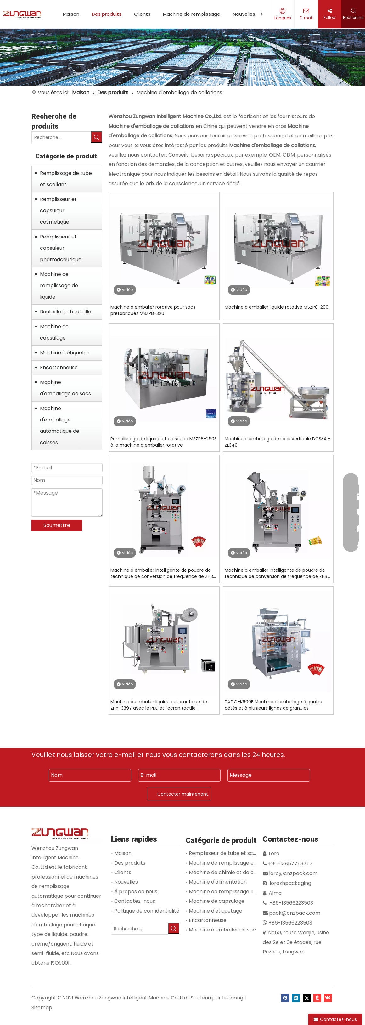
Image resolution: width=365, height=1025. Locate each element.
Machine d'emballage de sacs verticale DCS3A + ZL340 (278, 442)
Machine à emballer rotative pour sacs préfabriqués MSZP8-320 (152, 310)
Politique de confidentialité (146, 910)
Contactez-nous (134, 901)
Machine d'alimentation (218, 881)
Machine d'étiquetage (215, 910)
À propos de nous (135, 891)
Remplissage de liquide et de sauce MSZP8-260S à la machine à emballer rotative (163, 442)
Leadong (232, 997)
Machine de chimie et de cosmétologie (236, 872)
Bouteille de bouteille (65, 311)
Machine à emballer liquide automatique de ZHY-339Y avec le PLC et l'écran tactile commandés (158, 705)
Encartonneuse (59, 367)
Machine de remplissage (191, 14)
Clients (142, 14)
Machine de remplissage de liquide (59, 286)
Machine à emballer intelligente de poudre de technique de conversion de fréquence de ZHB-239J (163, 573)
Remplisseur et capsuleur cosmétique (58, 211)
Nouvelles (244, 14)
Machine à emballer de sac (222, 929)
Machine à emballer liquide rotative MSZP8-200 (276, 307)
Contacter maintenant (182, 794)
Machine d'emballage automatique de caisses (59, 425)
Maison (71, 14)
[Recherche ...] (61, 137)
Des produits (106, 14)
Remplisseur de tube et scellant (228, 853)
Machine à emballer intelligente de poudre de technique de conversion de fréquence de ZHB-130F (277, 573)
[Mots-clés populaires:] (96, 137)
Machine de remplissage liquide (227, 891)
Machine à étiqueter (65, 352)
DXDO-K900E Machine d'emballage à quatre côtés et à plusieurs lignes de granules (273, 705)
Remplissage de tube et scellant (66, 178)
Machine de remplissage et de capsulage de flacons (253, 863)
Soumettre (56, 525)
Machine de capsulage (54, 332)
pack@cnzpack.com (294, 913)
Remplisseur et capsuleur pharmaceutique (60, 248)
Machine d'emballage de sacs (65, 388)
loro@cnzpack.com (293, 873)
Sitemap (41, 1007)
